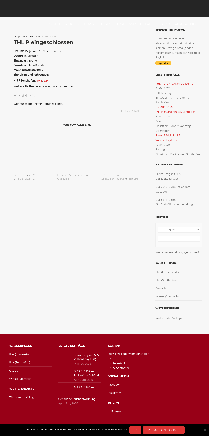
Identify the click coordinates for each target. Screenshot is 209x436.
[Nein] (205, 430)
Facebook (114, 384)
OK (135, 430)
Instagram (114, 393)
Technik (164, 23)
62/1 (46, 80)
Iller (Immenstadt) (167, 272)
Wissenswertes (185, 23)
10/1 (39, 80)
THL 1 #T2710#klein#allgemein (175, 83)
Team (120, 23)
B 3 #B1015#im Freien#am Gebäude (173, 189)
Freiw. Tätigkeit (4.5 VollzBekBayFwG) (168, 176)
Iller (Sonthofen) (166, 280)
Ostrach (161, 288)
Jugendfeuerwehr (141, 23)
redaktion (49, 36)
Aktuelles (72, 23)
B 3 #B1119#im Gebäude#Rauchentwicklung (174, 202)
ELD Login (114, 411)
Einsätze (90, 23)
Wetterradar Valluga (169, 318)
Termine (106, 23)
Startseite (53, 23)
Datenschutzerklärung (163, 430)
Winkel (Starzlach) (167, 296)
